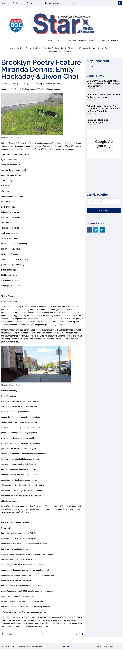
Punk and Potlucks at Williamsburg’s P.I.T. (97, 122)
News (57, 41)
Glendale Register (51, 49)
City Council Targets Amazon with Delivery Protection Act (103, 96)
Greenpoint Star (54, 52)
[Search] (120, 4)
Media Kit (115, 41)
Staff (64, 41)
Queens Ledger (17, 49)
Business (82, 41)
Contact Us (17, 3)
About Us (6, 3)
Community (93, 41)
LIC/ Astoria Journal (86, 49)
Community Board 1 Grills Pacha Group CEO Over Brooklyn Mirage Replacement (103, 84)
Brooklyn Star (69, 52)
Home (49, 41)
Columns (72, 41)
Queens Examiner (105, 49)
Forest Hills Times (33, 49)
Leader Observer (68, 49)
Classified (104, 41)
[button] (89, 230)
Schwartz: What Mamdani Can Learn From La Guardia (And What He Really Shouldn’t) (103, 109)
